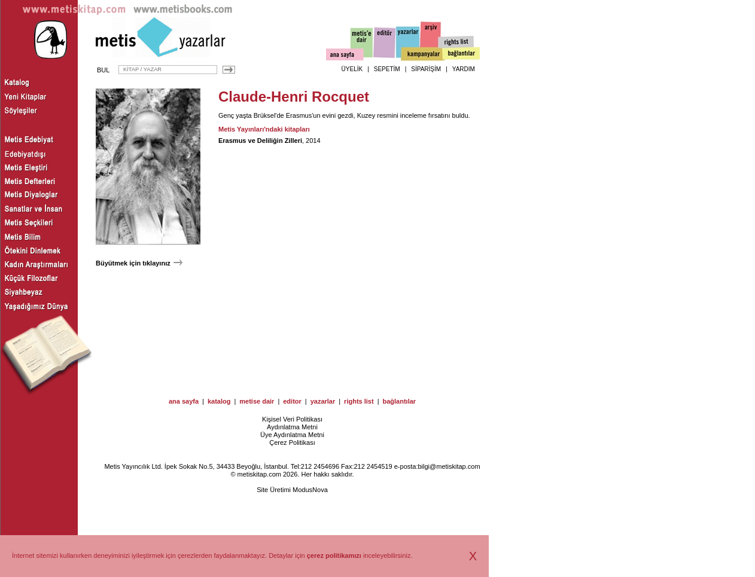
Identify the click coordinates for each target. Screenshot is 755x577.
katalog (219, 401)
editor (292, 401)
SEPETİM (387, 69)
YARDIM (463, 69)
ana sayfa (184, 401)
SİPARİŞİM (426, 69)
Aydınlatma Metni (292, 427)
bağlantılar (399, 401)
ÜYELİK (352, 69)
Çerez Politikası (292, 442)
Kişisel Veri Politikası (292, 419)
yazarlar (323, 401)
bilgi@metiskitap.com (449, 466)
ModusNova (310, 489)
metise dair (256, 401)
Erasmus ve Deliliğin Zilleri (260, 140)
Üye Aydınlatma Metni (292, 434)
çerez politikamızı (334, 555)
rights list (359, 401)
